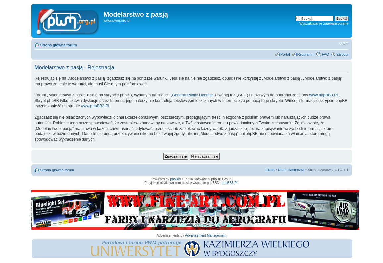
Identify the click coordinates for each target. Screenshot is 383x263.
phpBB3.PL (230, 183)
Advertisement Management (205, 235)
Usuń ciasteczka (291, 170)
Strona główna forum (58, 45)
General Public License (192, 95)
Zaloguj (342, 54)
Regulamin (306, 54)
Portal (285, 54)
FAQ (325, 54)
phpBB (175, 179)
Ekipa (270, 170)
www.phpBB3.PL (324, 95)
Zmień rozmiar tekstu (344, 44)
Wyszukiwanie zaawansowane (323, 23)
